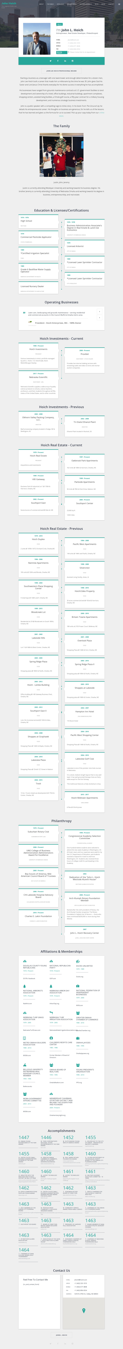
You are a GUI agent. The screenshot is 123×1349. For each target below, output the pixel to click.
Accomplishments (86, 4)
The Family (50, 4)
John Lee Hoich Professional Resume (61, 71)
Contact (111, 4)
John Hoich (8, 3)
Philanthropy (72, 4)
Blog (96, 4)
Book (103, 4)
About (41, 4)
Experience (60, 4)
